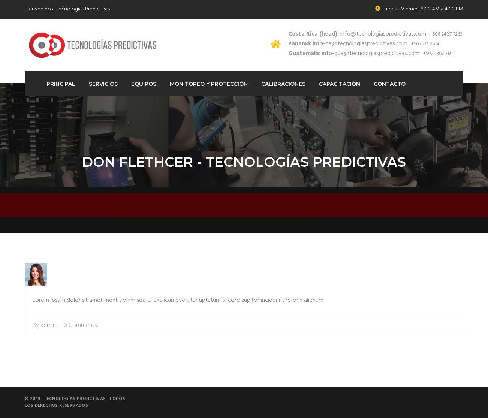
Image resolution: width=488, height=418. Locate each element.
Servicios (103, 84)
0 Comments (80, 325)
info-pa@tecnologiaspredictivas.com (347, 44)
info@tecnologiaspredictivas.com (357, 34)
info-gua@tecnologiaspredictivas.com (353, 54)
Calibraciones (283, 84)
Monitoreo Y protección (209, 84)
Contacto (390, 84)
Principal (60, 84)
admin (48, 325)
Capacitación (339, 84)
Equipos (143, 84)
